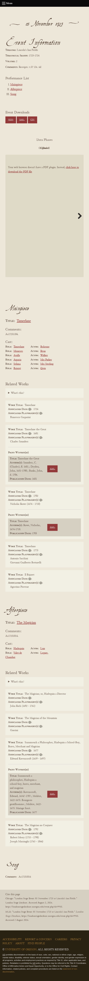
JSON (10, 120)
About (19, 943)
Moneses (18, 351)
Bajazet (17, 368)
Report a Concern (38, 939)
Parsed (71, 148)
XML (21, 120)
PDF (15, 148)
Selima (17, 364)
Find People (36, 943)
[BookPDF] (44, 216)
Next (78, 215)
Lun (42, 648)
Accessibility (12, 939)
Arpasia (17, 359)
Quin (43, 368)
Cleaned (53, 148)
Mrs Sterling (46, 364)
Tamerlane (24, 321)
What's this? (17, 393)
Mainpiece (16, 84)
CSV (32, 120)
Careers (61, 939)
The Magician (26, 623)
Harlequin (19, 648)
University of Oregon (21, 949)
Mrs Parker (46, 359)
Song (13, 94)
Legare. (44, 653)
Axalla (17, 355)
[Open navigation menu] (3, 3)
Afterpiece (16, 89)
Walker (44, 355)
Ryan (43, 351)
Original (34, 148)
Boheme (44, 346)
